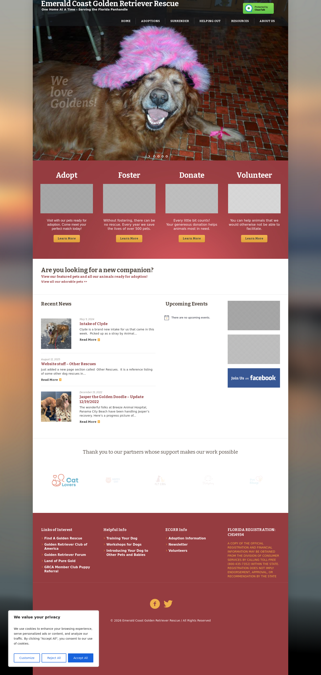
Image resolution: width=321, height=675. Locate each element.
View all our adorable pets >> (64, 281)
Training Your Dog (122, 538)
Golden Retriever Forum (65, 555)
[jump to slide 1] (154, 156)
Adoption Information (187, 538)
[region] (53, 638)
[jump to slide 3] (162, 156)
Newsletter (178, 544)
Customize (27, 658)
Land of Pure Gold (59, 561)
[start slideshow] (149, 156)
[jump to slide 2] (158, 156)
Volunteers (178, 551)
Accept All (81, 658)
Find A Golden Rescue (63, 538)
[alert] (191, 317)
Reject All (54, 658)
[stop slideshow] (171, 156)
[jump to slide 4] (167, 156)
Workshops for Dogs (124, 544)
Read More (90, 340)
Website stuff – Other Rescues (68, 364)
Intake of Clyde (94, 324)
